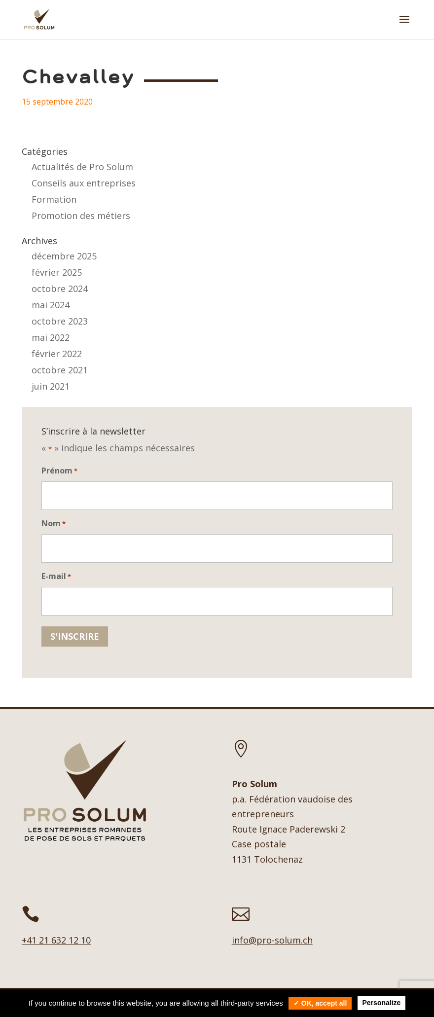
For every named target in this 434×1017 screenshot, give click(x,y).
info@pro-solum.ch (272, 940)
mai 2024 (51, 305)
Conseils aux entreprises (84, 183)
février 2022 (57, 354)
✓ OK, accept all (320, 1003)
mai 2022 (51, 337)
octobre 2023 (60, 321)
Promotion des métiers (81, 215)
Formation (54, 199)
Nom (53, 524)
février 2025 (57, 272)
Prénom (59, 471)
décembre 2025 (64, 256)
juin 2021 (51, 386)
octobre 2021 (60, 370)
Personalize (381, 1003)
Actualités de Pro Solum (82, 167)
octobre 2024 (60, 288)
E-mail (56, 577)
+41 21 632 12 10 (56, 940)
